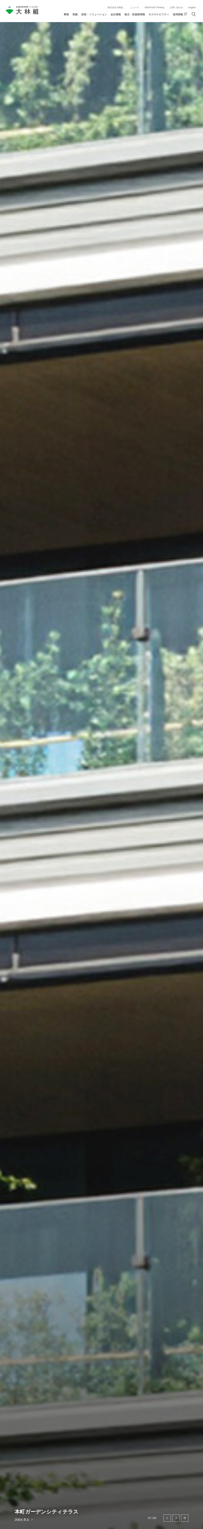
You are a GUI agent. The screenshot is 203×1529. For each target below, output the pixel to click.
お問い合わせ (176, 7)
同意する (178, 1522)
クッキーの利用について (122, 1522)
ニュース (134, 7)
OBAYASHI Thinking (154, 7)
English (192, 7)
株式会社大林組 (115, 7)
